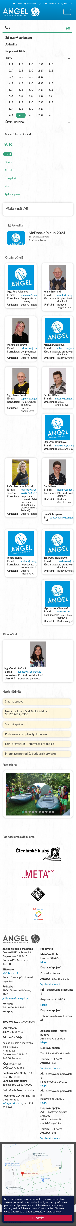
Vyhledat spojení (50, 984)
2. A (11, 71)
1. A (11, 64)
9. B (21, 115)
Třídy (37, 58)
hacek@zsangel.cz (65, 398)
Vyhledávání (65, 4)
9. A (11, 115)
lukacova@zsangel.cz (29, 672)
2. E (51, 71)
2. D (40, 71)
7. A (11, 102)
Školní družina (37, 122)
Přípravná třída (15, 51)
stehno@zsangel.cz (31, 561)
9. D (40, 115)
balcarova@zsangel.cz (33, 348)
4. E (51, 83)
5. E (51, 90)
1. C (31, 64)
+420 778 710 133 (31, 493)
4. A (11, 83)
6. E (51, 96)
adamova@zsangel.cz (32, 295)
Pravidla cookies (52, 1211)
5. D (40, 90)
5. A (11, 90)
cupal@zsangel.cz (30, 398)
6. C (31, 96)
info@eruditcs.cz (12, 1103)
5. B (21, 90)
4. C (31, 83)
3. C (31, 77)
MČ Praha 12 (10, 973)
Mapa (43, 962)
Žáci (37, 28)
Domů (8, 134)
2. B (21, 71)
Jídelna (17, 4)
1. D (40, 64)
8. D (40, 109)
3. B (21, 77)
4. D (40, 83)
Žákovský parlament (37, 38)
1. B (21, 64)
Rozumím (38, 1218)
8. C (31, 109)
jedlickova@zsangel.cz (33, 490)
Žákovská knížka (47, 4)
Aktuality (11, 44)
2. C (31, 71)
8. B (21, 109)
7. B (21, 102)
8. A (11, 109)
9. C (31, 115)
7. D (40, 102)
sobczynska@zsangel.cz (63, 517)
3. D (40, 77)
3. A (11, 77)
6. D (41, 96)
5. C (31, 90)
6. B (21, 96)
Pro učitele (30, 4)
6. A (11, 96)
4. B (21, 83)
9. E (51, 115)
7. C (31, 102)
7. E (51, 102)
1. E (51, 64)
